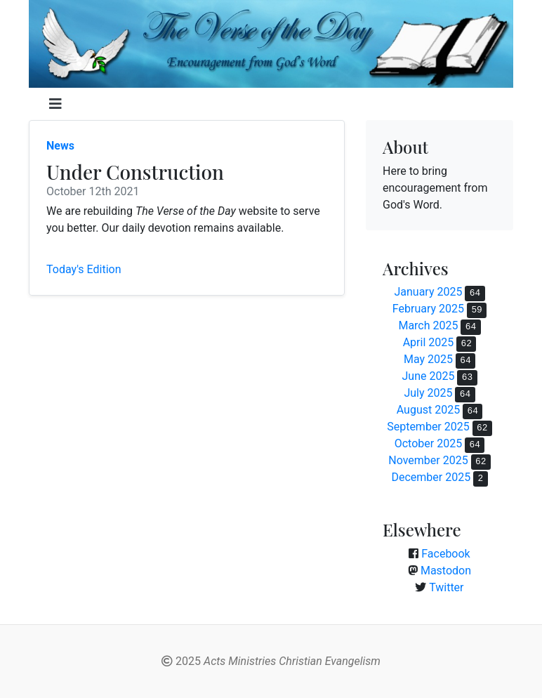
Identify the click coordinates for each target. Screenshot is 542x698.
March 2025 (428, 325)
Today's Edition (83, 269)
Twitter (446, 587)
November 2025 (428, 460)
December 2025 (430, 477)
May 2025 (428, 359)
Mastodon (446, 570)
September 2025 (428, 426)
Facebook (445, 553)
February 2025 (428, 308)
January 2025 (428, 291)
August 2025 (428, 409)
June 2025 (428, 376)
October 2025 (428, 443)
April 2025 (428, 342)
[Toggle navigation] (55, 103)
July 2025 (428, 393)
